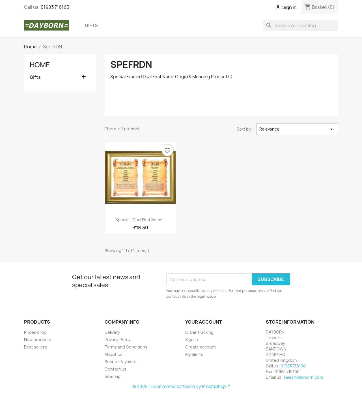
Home (40, 65)
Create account (200, 347)
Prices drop (35, 332)
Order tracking (199, 332)
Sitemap (112, 376)
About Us (113, 354)
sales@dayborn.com (303, 377)
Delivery (112, 332)
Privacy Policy (118, 339)
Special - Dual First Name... (140, 219)
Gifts (91, 25)
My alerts (194, 354)
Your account (203, 322)
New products (37, 339)
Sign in (191, 339)
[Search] (300, 25)
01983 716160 (55, 7)
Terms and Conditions (126, 347)
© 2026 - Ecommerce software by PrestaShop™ (181, 386)
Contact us (115, 369)
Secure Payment (121, 361)
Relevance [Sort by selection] (297, 129)
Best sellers (35, 347)
